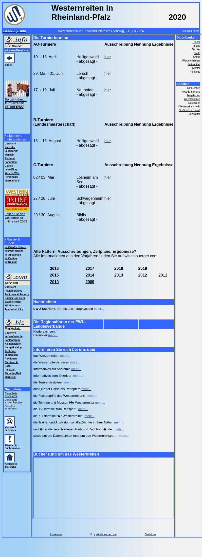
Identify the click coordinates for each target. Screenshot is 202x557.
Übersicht (10, 287)
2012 (142, 275)
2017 (90, 268)
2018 (118, 268)
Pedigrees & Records (17, 294)
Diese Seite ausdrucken (11, 395)
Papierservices (13, 290)
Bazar (8, 366)
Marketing (10, 377)
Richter (196, 68)
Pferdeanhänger (191, 60)
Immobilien (11, 355)
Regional (10, 158)
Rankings (195, 71)
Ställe (197, 45)
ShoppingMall (13, 373)
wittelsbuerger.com (106, 534)
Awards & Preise (191, 91)
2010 (54, 282)
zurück (8, 64)
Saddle (13, 301)
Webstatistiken (192, 99)
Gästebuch (194, 102)
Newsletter (194, 114)
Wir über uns (12, 305)
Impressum (56, 534)
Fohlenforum (12, 340)
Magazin (9, 154)
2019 (142, 268)
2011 (162, 275)
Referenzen (193, 88)
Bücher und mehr (15, 298)
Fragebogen (193, 95)
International (12, 180)
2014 (90, 275)
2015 (54, 275)
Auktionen (11, 358)
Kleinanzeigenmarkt (189, 106)
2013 (118, 275)
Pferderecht (11, 362)
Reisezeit (10, 369)
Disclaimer (150, 534)
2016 (54, 268)
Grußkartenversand (189, 110)
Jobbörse (10, 351)
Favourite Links (14, 309)
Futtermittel (194, 64)
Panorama (11, 162)
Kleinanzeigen (13, 343)
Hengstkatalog (13, 347)
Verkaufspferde (13, 336)
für (15, 247)
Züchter (196, 49)
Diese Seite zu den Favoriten (14, 401)
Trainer (196, 42)
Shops (196, 57)
